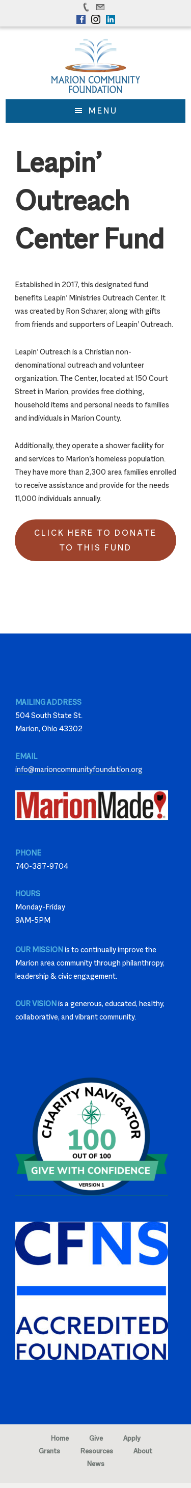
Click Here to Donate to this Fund (95, 540)
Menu (103, 110)
